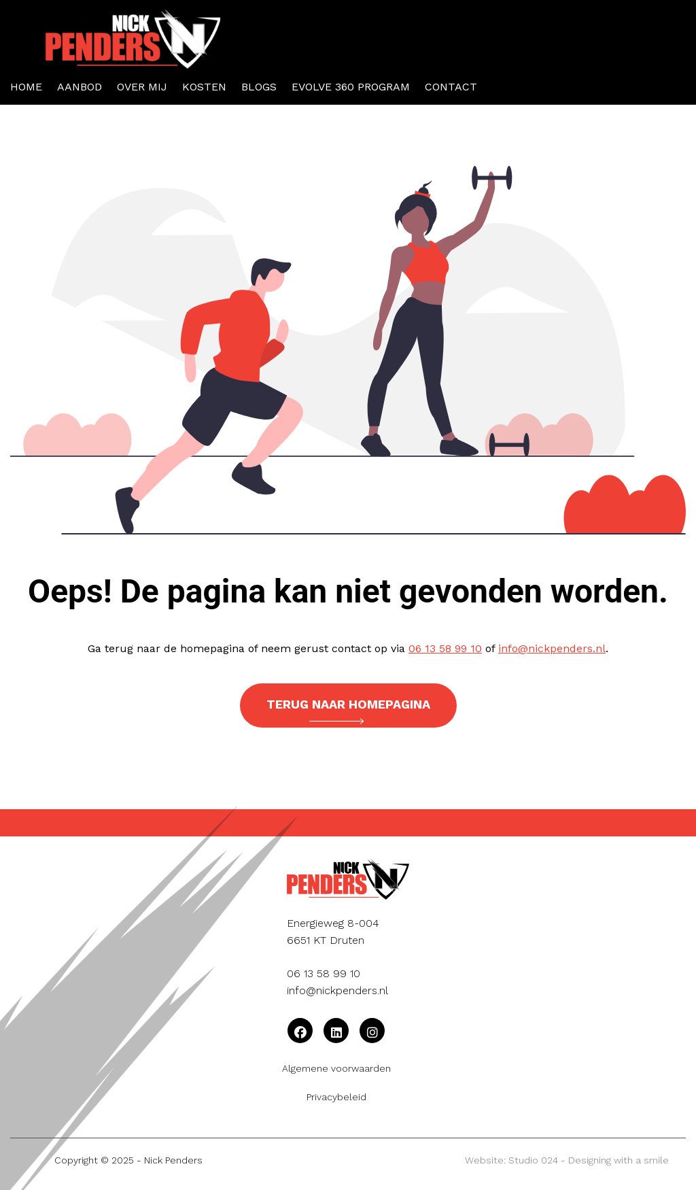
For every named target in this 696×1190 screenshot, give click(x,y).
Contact (451, 86)
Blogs (259, 86)
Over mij (142, 86)
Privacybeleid (336, 1096)
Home (26, 86)
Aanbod (79, 86)
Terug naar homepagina (348, 711)
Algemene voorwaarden (336, 1068)
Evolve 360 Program (351, 86)
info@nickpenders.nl (552, 648)
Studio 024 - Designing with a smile (588, 1160)
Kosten (204, 86)
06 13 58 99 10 (445, 648)
